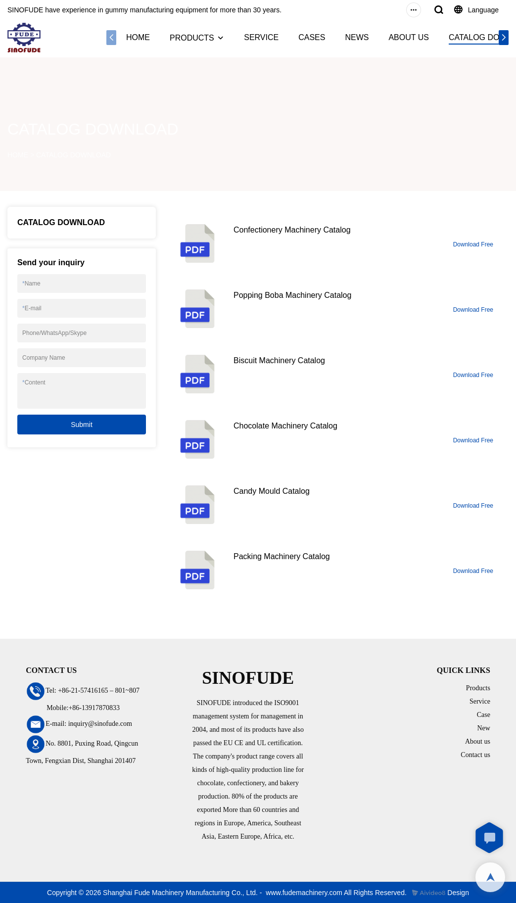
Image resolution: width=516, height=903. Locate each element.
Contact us (475, 755)
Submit (82, 424)
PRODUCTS (192, 38)
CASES (311, 37)
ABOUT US (408, 37)
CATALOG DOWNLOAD (73, 155)
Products (478, 688)
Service (479, 701)
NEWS (357, 37)
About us (477, 741)
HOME (138, 37)
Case (483, 714)
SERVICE (261, 37)
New (483, 728)
